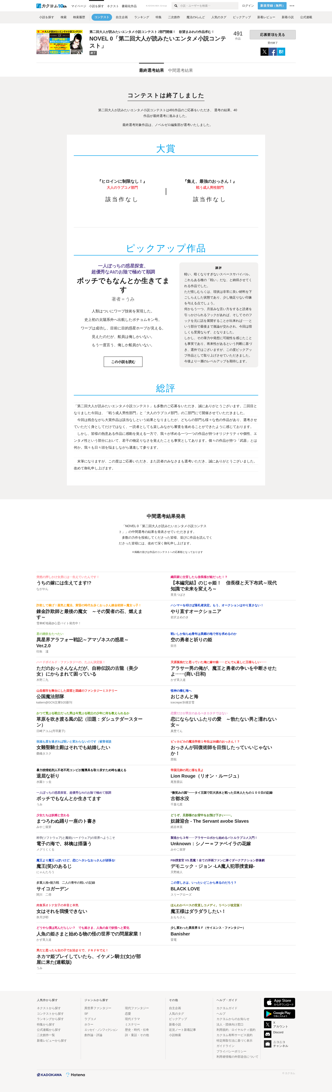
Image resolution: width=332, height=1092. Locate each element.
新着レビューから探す (52, 1040)
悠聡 (174, 759)
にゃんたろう (45, 872)
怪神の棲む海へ (181, 690)
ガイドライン (225, 1046)
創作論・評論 (93, 1035)
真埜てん (177, 731)
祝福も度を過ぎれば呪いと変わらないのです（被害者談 (73, 741)
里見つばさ (178, 594)
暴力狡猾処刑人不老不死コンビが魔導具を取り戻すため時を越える (81, 770)
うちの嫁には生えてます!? (64, 582)
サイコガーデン (52, 888)
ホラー (88, 1024)
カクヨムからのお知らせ (232, 1019)
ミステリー (132, 1024)
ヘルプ (220, 1013)
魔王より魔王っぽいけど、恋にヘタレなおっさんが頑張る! (75, 860)
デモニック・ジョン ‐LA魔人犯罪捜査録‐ (213, 866)
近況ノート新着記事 (182, 1029)
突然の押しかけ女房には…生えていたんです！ (67, 577)
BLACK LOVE (185, 888)
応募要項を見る (272, 35)
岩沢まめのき (180, 617)
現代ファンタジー (137, 1008)
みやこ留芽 (43, 827)
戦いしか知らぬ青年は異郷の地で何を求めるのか (204, 634)
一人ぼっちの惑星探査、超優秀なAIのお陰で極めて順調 (73, 792)
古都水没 (180, 798)
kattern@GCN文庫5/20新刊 (54, 702)
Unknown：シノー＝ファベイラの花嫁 (211, 843)
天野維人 (177, 872)
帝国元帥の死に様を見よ (187, 770)
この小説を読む (123, 362)
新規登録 (272, 5)
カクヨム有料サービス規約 (234, 1035)
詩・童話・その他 (137, 1035)
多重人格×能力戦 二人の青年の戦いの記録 (65, 882)
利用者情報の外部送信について (237, 1056)
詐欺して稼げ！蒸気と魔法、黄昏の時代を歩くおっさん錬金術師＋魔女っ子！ (88, 605)
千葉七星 (177, 804)
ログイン (248, 5)
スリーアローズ (181, 894)
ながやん (42, 589)
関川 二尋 (43, 894)
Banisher (180, 933)
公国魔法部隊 (50, 696)
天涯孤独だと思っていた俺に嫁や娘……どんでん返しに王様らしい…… (219, 662)
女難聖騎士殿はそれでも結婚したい (73, 747)
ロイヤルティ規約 (243, 1029)
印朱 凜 (42, 651)
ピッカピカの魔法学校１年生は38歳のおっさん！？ (205, 741)
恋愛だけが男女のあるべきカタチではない (199, 713)
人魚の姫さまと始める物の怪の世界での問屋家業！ (89, 933)
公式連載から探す (49, 1029)
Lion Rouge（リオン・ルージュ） (206, 775)
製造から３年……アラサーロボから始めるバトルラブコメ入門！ (214, 837)
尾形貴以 (177, 782)
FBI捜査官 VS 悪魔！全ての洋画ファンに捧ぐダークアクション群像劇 (218, 860)
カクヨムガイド (226, 1008)
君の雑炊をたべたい (49, 634)
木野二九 (42, 680)
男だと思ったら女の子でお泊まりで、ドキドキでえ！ (72, 950)
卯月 (174, 646)
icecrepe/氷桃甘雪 (182, 702)
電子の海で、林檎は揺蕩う (64, 843)
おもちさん (178, 917)
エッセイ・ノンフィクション (100, 1029)
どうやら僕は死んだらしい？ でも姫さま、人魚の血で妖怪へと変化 (82, 927)
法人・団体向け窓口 (229, 1024)
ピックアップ (178, 1019)
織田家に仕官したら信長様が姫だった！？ (199, 577)
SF (86, 1013)
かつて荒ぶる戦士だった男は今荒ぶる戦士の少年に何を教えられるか (82, 713)
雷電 (174, 939)
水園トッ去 (43, 782)
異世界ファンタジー (97, 1008)
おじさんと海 (184, 696)
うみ (130, 299)
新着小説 (175, 1024)
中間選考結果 (180, 70)
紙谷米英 (177, 827)
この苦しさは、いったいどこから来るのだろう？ (204, 882)
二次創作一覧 (46, 1035)
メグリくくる (45, 849)
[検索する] (176, 5)
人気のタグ (176, 1013)
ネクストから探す (49, 1008)
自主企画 (175, 1008)
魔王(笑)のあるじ (54, 866)
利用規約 (222, 1029)
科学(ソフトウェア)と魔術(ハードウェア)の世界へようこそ (75, 837)
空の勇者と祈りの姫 (191, 639)
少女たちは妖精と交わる (52, 815)
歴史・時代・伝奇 (137, 1029)
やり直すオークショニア (196, 611)
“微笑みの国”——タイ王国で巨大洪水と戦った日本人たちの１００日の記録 (222, 792)
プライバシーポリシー (231, 1051)
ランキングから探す (50, 1019)
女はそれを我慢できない (61, 911)
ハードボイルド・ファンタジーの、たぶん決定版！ (70, 662)
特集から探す (46, 1024)
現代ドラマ (132, 1019)
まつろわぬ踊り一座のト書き (66, 821)
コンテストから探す (50, 1013)
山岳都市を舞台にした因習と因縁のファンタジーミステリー (76, 690)
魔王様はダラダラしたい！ (198, 911)
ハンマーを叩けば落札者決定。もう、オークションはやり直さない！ (217, 605)
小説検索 (175, 1035)
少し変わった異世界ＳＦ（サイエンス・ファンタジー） (208, 927)
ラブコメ (90, 1019)
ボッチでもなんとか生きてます (68, 798)
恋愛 (128, 1013)
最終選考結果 (151, 70)
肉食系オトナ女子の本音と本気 (57, 905)
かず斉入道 (178, 680)
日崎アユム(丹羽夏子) (50, 731)
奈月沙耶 (42, 917)
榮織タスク (43, 753)
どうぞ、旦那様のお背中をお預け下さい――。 (202, 815)
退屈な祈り (47, 775)
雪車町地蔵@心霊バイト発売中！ (58, 623)
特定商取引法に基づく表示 (234, 1040)
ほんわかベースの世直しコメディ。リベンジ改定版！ (207, 905)
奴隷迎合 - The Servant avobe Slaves (210, 821)
